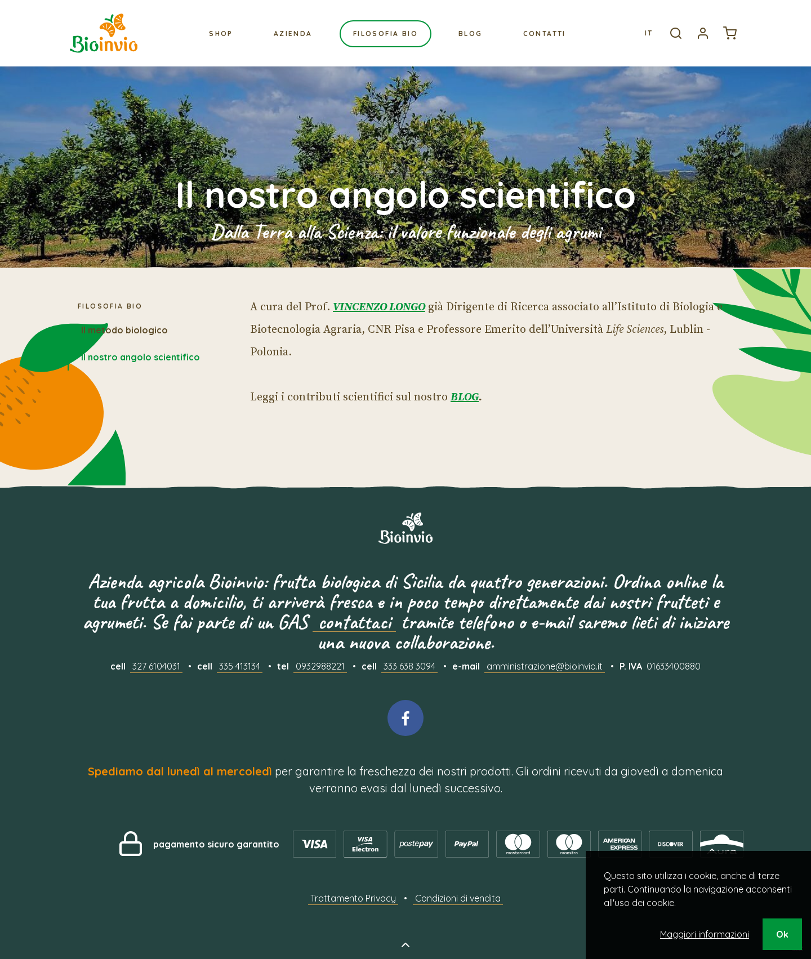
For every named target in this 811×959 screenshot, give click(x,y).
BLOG (465, 397)
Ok (782, 934)
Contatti (544, 33)
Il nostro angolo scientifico (140, 357)
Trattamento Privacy (353, 898)
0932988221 (320, 666)
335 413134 (239, 666)
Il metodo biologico (124, 330)
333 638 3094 (409, 666)
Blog (470, 33)
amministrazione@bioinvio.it (545, 666)
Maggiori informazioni (704, 934)
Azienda (293, 33)
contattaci (354, 622)
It (649, 33)
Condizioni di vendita (458, 898)
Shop (221, 33)
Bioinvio (104, 33)
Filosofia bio (385, 33)
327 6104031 (156, 666)
